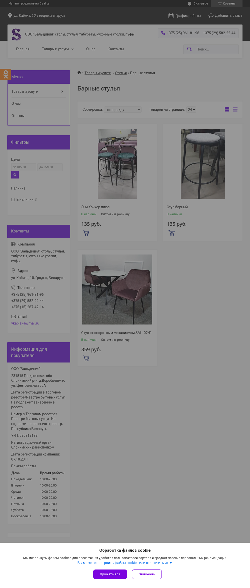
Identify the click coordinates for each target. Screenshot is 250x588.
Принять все (110, 574)
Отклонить (146, 574)
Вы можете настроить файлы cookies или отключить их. (123, 563)
